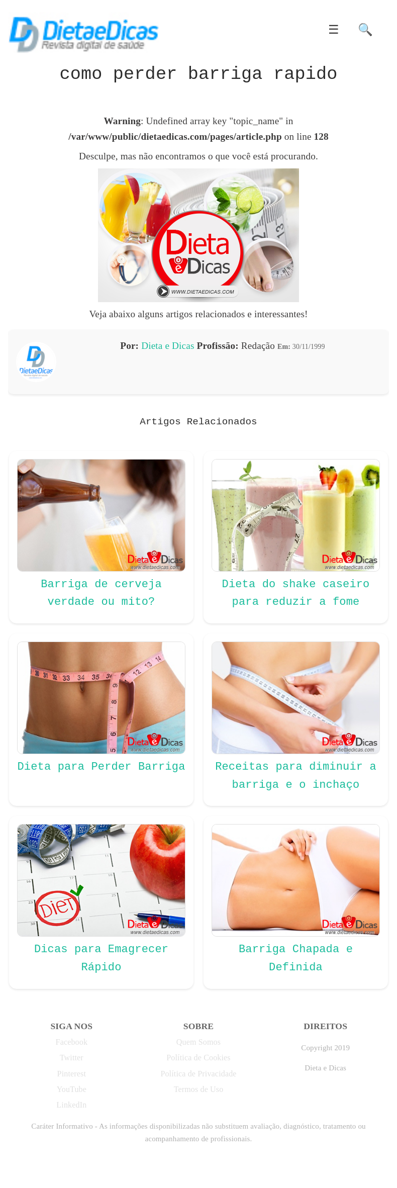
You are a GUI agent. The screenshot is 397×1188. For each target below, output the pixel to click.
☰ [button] (333, 29)
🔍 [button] (365, 29)
